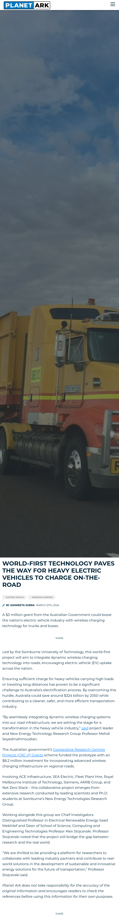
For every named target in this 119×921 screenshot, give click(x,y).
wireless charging (42, 597)
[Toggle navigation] (113, 4)
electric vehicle (15, 597)
